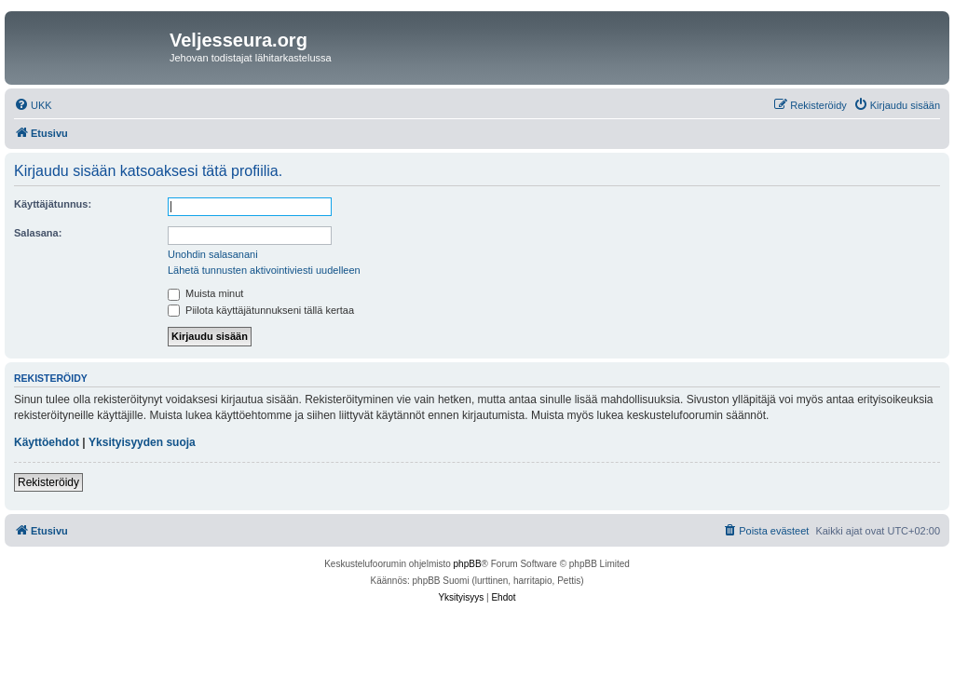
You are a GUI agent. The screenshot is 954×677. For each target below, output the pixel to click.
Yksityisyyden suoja (142, 442)
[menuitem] (33, 105)
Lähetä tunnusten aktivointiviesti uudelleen (264, 270)
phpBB (468, 564)
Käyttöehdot (46, 442)
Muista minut (205, 293)
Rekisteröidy (48, 482)
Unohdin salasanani (213, 254)
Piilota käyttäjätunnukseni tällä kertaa (261, 310)
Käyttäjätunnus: (52, 204)
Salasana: (37, 232)
